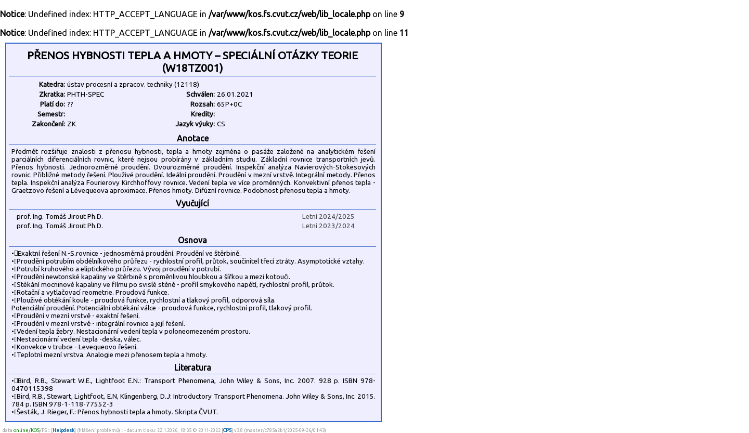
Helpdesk (63, 430)
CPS (227, 430)
